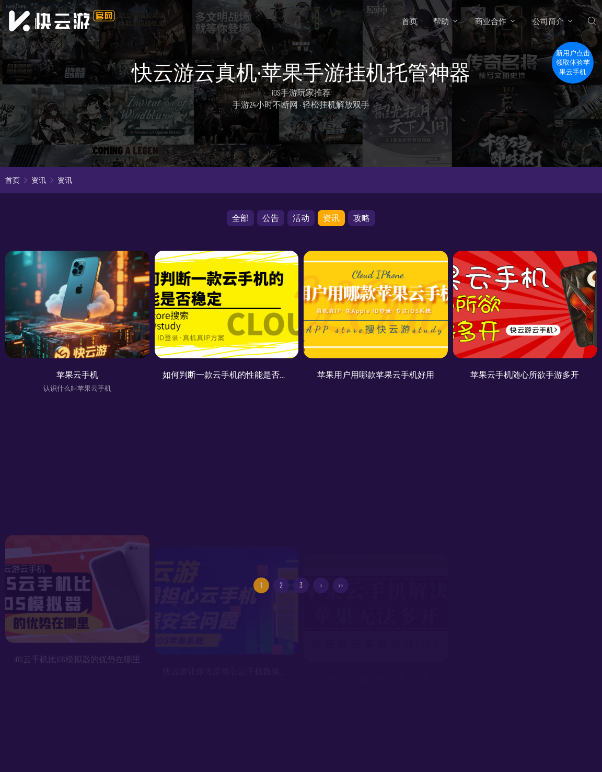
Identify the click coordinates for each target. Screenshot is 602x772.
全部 (240, 218)
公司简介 (548, 21)
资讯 (38, 180)
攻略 (361, 218)
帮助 (441, 21)
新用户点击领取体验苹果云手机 (573, 62)
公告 (270, 218)
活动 (301, 218)
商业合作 (490, 21)
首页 (410, 21)
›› (340, 591)
